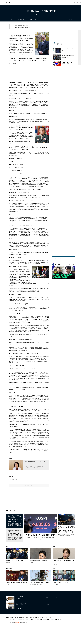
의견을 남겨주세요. (13, 479)
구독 (15, 458)
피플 (47, 603)
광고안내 (67, 601)
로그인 (79, 2)
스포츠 (38, 603)
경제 (47, 597)
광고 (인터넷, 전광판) (17, 617)
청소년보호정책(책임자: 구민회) (45, 617)
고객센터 (27, 617)
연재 (56, 597)
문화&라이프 (39, 601)
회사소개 (11, 617)
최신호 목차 (58, 599)
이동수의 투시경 (57, 44)
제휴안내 (23, 617)
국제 (47, 599)
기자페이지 (58, 603)
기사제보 (67, 597)
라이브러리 (58, 601)
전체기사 (48, 604)
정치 (37, 597)
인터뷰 (10, 458)
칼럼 (37, 604)
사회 (37, 599)
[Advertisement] (26, 73)
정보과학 (48, 601)
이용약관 (30, 617)
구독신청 (67, 599)
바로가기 (70, 264)
